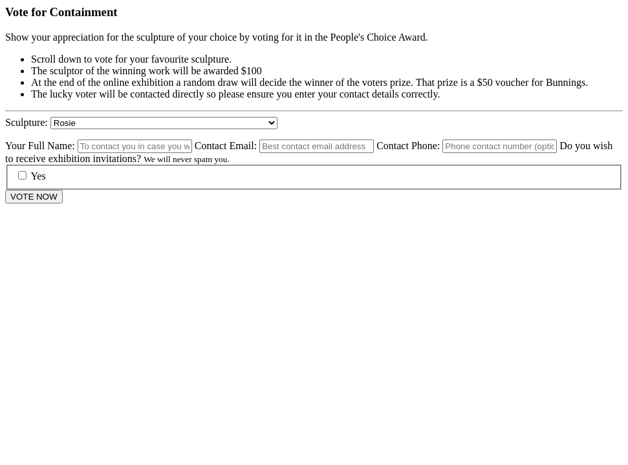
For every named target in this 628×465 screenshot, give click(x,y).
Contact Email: (226, 145)
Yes (32, 175)
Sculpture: (26, 122)
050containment (163, 123)
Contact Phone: (408, 145)
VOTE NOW (34, 197)
